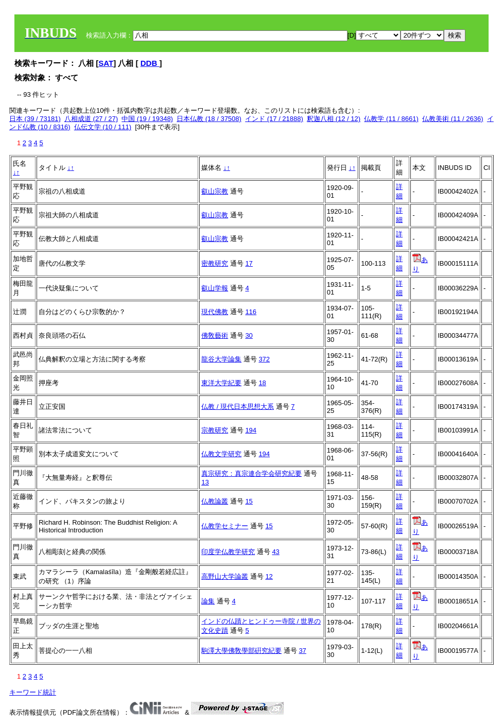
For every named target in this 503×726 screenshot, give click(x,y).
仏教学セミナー (224, 526)
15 (248, 501)
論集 (208, 601)
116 (250, 312)
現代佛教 (214, 312)
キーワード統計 (32, 692)
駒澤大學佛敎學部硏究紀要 (241, 650)
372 (264, 359)
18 (262, 383)
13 (205, 482)
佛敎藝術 (214, 335)
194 (250, 430)
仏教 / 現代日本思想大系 (237, 406)
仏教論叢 (214, 501)
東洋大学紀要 (221, 383)
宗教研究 (214, 430)
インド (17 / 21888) (274, 119)
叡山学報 (214, 288)
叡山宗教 (214, 191)
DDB (150, 63)
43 (275, 552)
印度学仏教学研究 (228, 552)
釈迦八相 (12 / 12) (333, 119)
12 (268, 576)
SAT (105, 63)
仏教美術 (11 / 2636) (452, 119)
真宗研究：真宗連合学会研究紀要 (251, 473)
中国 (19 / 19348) (147, 119)
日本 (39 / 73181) (35, 119)
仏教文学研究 (221, 454)
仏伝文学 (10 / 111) (102, 127)
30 (248, 335)
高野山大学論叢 (224, 576)
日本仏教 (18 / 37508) (209, 119)
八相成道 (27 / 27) (91, 119)
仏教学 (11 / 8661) (391, 119)
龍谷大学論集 (221, 359)
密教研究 (214, 263)
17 (248, 263)
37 (302, 650)
